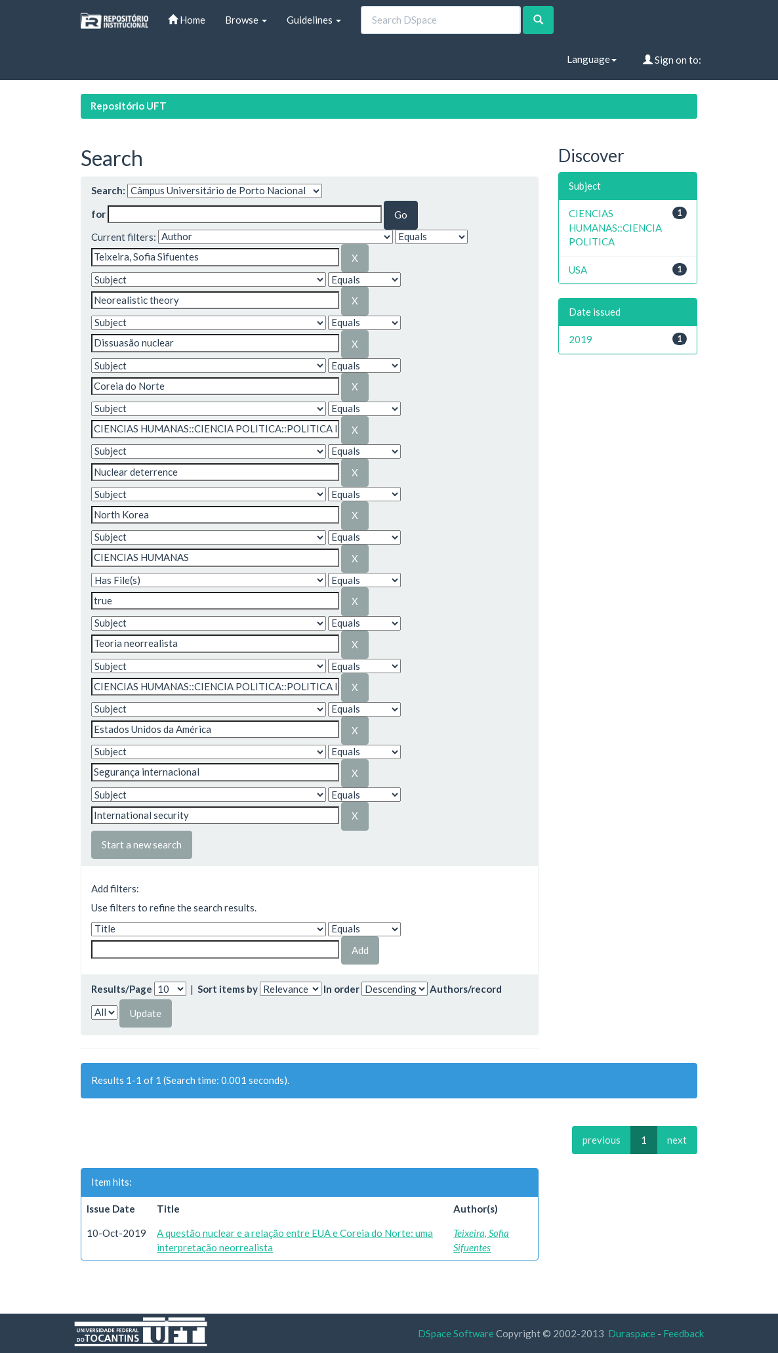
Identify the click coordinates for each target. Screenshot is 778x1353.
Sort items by (227, 989)
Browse (246, 20)
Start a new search (142, 844)
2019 (580, 339)
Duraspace (631, 1333)
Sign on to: (672, 60)
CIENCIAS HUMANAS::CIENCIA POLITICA (615, 227)
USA (578, 270)
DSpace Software (456, 1333)
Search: (108, 190)
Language (592, 59)
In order (341, 989)
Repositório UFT (129, 106)
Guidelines (314, 20)
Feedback (683, 1333)
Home (186, 20)
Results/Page (121, 989)
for (98, 214)
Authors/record (466, 989)
